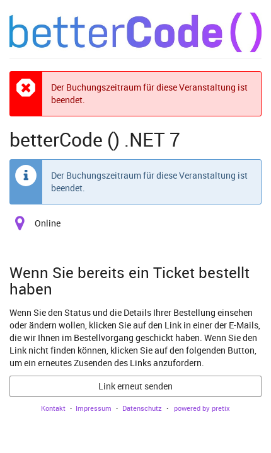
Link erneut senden (135, 386)
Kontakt (53, 408)
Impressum (94, 408)
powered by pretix (202, 408)
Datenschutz (142, 408)
